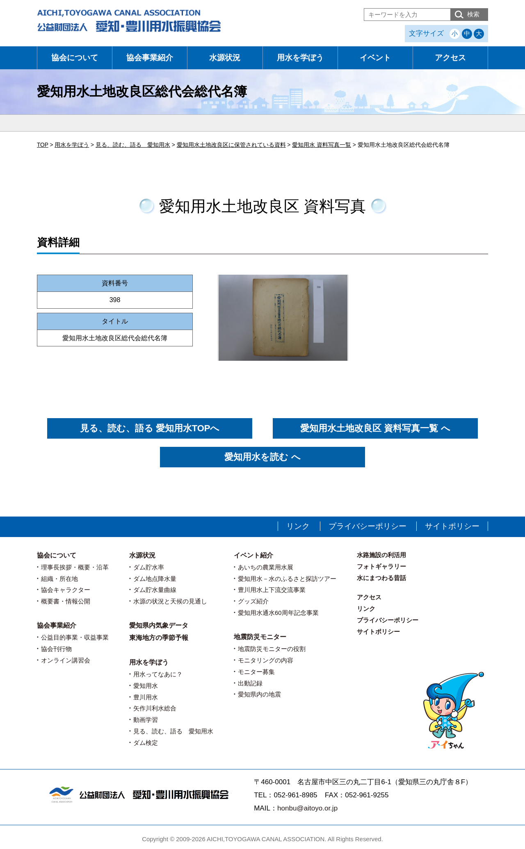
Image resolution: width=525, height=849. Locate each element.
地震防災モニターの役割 (272, 648)
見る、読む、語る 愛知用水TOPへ (150, 428)
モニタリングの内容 (265, 660)
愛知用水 (145, 685)
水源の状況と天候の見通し (170, 601)
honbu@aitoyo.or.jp (307, 808)
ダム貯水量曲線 (154, 589)
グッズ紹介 (253, 601)
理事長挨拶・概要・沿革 (75, 567)
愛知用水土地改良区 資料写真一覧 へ (375, 428)
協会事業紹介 (149, 57)
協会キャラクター (65, 589)
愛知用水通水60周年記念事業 (278, 612)
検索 (473, 14)
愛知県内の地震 (259, 694)
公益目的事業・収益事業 (75, 637)
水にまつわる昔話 (381, 577)
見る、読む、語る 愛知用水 (173, 731)
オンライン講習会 (65, 660)
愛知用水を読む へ (262, 457)
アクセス (450, 57)
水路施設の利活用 (381, 554)
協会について (74, 57)
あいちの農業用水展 (265, 567)
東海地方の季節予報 (158, 637)
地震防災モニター (260, 636)
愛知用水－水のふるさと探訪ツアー (287, 578)
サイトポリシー (452, 526)
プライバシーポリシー (367, 526)
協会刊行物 (56, 648)
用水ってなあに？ (158, 674)
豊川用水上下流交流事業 (272, 589)
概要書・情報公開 (65, 601)
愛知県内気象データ (158, 625)
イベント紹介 (253, 555)
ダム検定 (145, 742)
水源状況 (224, 57)
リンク (298, 526)
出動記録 (250, 683)
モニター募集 (256, 671)
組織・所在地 (59, 578)
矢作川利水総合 (154, 708)
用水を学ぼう (300, 57)
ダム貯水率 (148, 567)
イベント (375, 57)
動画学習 (145, 719)
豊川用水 (145, 697)
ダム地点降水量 (154, 578)
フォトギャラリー (381, 566)
